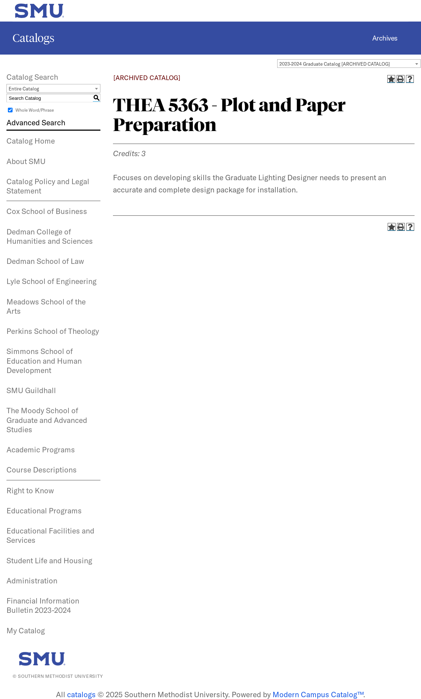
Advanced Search (35, 122)
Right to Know (30, 490)
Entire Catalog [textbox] (24, 89)
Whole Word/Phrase (34, 110)
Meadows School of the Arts (46, 306)
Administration (31, 580)
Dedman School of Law (45, 261)
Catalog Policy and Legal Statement (47, 186)
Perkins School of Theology (52, 331)
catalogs (81, 694)
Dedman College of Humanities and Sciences (49, 236)
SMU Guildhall (31, 390)
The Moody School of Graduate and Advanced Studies (46, 420)
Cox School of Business (46, 211)
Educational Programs (44, 510)
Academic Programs (40, 449)
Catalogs (34, 38)
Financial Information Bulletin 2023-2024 (42, 605)
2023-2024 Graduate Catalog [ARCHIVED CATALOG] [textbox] (334, 64)
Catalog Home (30, 140)
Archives (385, 38)
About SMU (26, 161)
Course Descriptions (41, 469)
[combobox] (349, 63)
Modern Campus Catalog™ (318, 694)
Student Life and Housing (49, 560)
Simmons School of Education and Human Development (44, 360)
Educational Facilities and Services (50, 535)
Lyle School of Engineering (51, 281)
